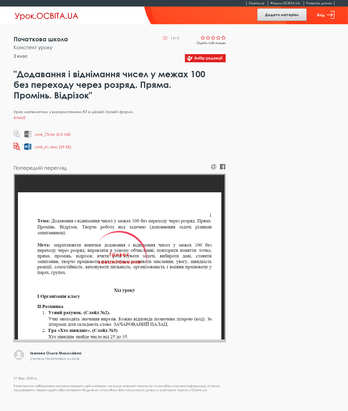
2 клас (21, 56)
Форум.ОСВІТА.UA (285, 3)
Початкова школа (41, 39)
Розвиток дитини (319, 3)
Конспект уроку (33, 47)
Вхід (325, 15)
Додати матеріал (282, 14)
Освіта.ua (256, 3)
